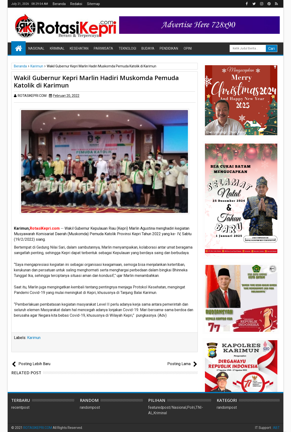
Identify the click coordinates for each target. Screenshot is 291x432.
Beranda (59, 4)
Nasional (36, 48)
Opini (188, 48)
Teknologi (127, 48)
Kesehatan (79, 48)
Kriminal (57, 48)
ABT (276, 428)
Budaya (147, 48)
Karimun (34, 337)
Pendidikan (169, 48)
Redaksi (76, 4)
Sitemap (93, 4)
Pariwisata (103, 48)
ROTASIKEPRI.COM (37, 428)
